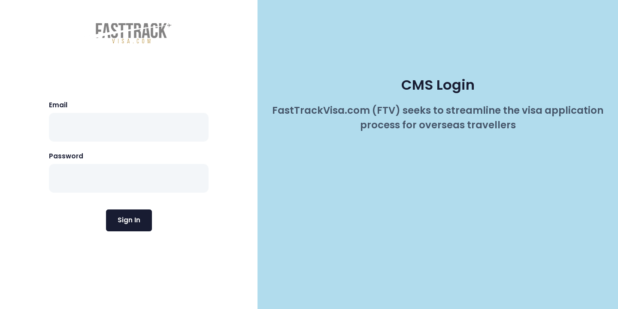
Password (66, 156)
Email (58, 104)
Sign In (129, 219)
